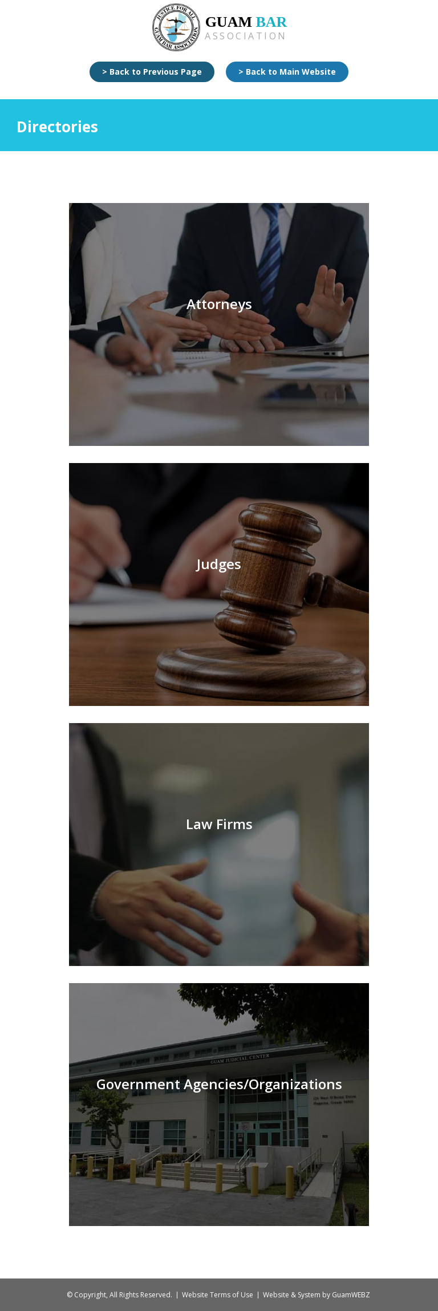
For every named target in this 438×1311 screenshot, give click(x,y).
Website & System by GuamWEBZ (316, 1295)
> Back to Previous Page (152, 71)
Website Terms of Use (217, 1295)
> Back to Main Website (287, 71)
